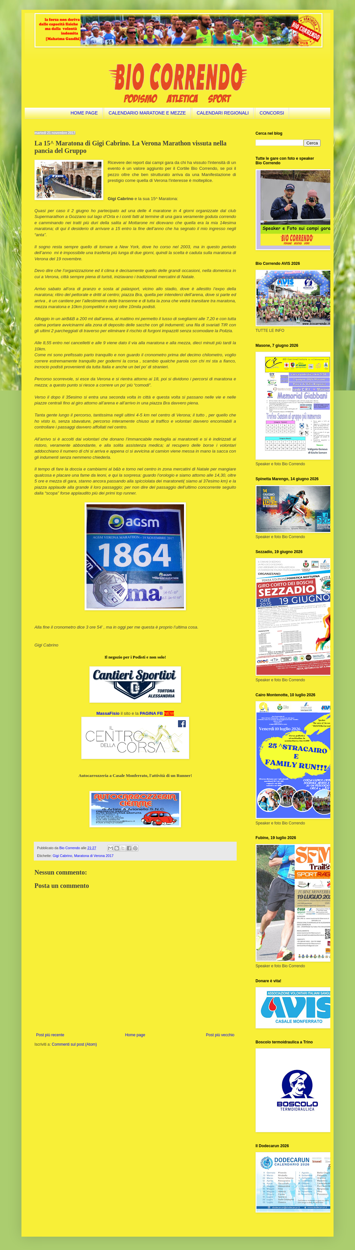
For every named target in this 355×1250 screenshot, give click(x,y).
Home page (135, 1035)
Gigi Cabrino (62, 856)
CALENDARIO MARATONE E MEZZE (147, 112)
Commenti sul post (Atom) (74, 1044)
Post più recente (50, 1035)
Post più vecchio (220, 1035)
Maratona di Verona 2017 (93, 856)
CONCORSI (272, 112)
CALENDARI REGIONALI (223, 112)
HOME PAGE (84, 112)
